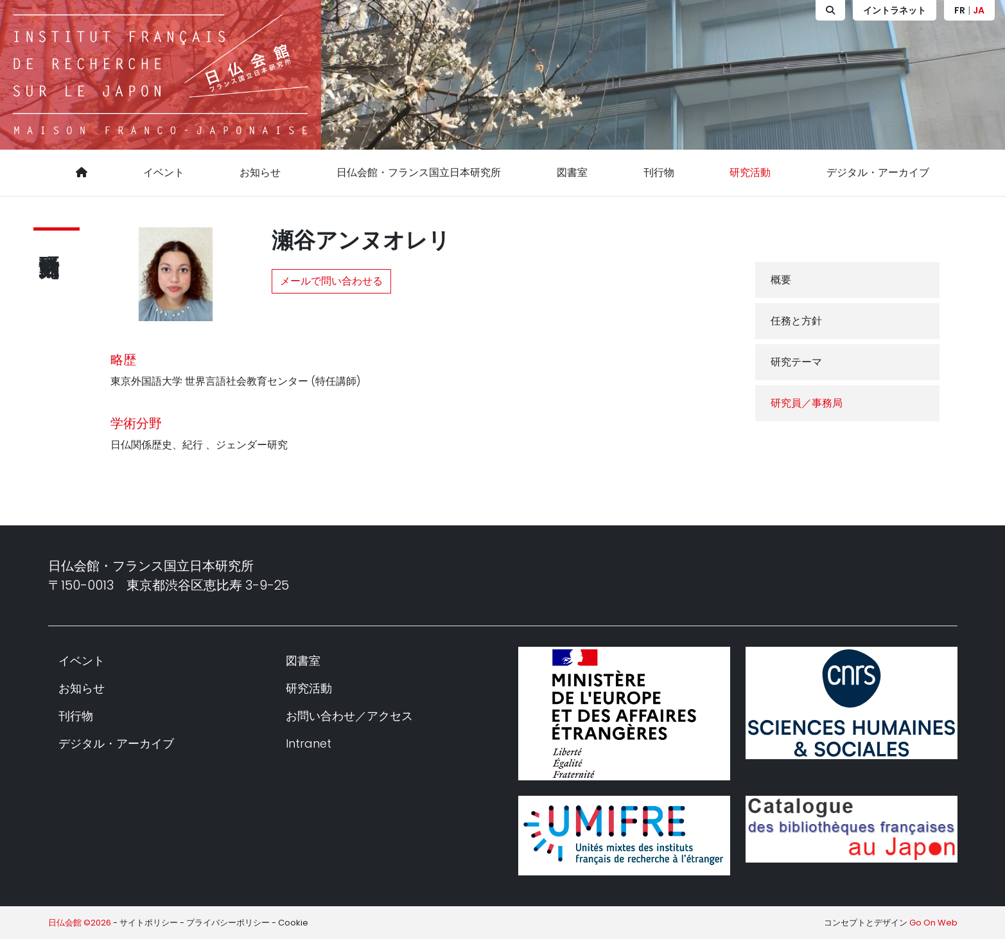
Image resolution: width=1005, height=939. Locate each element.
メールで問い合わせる (331, 281)
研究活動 (750, 172)
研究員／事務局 (807, 403)
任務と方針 (796, 320)
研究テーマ (796, 362)
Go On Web (933, 923)
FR (959, 10)
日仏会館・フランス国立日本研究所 (418, 172)
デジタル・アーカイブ (877, 172)
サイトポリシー (148, 923)
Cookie (293, 923)
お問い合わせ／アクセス (349, 716)
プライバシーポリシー (228, 923)
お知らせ (260, 172)
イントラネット (894, 10)
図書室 (572, 172)
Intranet (308, 743)
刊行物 (658, 172)
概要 (781, 279)
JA (978, 10)
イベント (163, 172)
